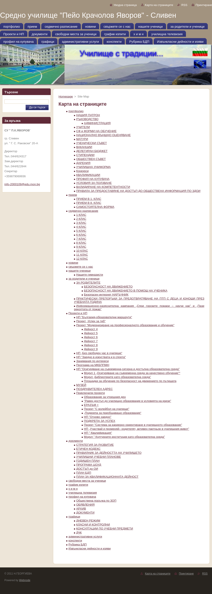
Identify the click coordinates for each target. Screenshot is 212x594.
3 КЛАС (81, 222)
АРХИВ (81, 508)
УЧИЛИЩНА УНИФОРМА (93, 167)
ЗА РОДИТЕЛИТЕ (88, 282)
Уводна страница (125, 5)
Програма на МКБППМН (92, 365)
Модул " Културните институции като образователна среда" (124, 436)
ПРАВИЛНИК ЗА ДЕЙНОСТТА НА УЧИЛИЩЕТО (108, 452)
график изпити (78, 484)
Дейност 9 (91, 349)
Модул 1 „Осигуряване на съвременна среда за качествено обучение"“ (132, 373)
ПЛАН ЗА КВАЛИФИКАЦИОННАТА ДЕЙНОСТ (107, 476)
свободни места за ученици (87, 480)
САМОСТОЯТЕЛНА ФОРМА (95, 206)
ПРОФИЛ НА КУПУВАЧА (93, 179)
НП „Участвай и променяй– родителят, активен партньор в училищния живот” (136, 428)
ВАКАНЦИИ (84, 147)
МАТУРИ (82, 139)
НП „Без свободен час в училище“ (99, 353)
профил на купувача (82, 496)
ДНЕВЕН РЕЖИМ (88, 520)
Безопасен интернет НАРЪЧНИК (106, 294)
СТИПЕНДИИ (85, 155)
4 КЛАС (81, 226)
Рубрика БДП (77, 544)
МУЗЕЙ (81, 385)
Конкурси (82, 171)
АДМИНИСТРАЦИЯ (97, 123)
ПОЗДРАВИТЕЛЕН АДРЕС (94, 389)
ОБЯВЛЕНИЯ (85, 504)
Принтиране (203, 5)
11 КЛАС (82, 254)
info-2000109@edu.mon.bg (22, 184)
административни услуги (85, 536)
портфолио (75, 111)
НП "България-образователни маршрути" (104, 317)
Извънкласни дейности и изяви (89, 548)
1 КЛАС (81, 214)
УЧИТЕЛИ (83, 127)
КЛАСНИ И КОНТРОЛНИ (93, 524)
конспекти (75, 540)
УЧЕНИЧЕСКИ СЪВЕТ (91, 143)
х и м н (73, 488)
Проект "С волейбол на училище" (106, 409)
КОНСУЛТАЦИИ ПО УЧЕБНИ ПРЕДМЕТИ (104, 528)
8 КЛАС (81, 242)
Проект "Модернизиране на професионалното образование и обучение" (125, 325)
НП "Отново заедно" (97, 417)
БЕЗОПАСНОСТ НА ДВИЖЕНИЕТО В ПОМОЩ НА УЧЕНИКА (125, 290)
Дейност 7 (91, 341)
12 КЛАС (82, 258)
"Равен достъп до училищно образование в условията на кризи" (127, 401)
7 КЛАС (81, 238)
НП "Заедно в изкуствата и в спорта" (101, 357)
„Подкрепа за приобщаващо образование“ (112, 413)
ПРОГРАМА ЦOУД (88, 464)
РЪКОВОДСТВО (87, 119)
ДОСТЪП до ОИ (87, 468)
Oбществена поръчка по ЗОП (96, 500)
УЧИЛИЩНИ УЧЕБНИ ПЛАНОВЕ (98, 456)
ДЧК (79, 532)
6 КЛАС (81, 234)
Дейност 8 (91, 345)
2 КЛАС (81, 218)
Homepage (66, 96)
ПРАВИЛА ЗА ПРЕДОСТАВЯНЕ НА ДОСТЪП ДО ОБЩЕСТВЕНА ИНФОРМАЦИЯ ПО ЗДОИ (138, 191)
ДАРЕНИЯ (83, 163)
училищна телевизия (82, 492)
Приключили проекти (90, 393)
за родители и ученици (83, 278)
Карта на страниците (159, 5)
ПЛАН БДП (83, 472)
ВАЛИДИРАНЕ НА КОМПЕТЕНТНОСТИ (103, 187)
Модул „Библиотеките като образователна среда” (117, 377)
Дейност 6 (91, 337)
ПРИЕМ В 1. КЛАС (88, 199)
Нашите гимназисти (89, 274)
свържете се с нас (80, 266)
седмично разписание (83, 210)
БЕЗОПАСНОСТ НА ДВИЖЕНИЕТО (108, 286)
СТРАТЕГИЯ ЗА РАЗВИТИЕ (95, 444)
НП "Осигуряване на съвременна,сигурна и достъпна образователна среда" (128, 369)
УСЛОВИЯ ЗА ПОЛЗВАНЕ (94, 183)
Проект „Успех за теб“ (91, 321)
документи (75, 440)
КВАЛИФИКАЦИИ (88, 175)
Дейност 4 (91, 329)
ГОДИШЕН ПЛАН (88, 460)
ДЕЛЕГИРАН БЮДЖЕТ (92, 151)
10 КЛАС (82, 250)
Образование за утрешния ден (105, 397)
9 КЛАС (81, 246)
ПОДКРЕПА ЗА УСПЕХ (99, 421)
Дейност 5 (91, 333)
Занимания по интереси (92, 361)
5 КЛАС (81, 230)
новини (73, 262)
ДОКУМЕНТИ (85, 512)
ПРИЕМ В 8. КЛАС (88, 202)
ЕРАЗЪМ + (91, 405)
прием (72, 195)
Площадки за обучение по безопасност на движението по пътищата (130, 381)
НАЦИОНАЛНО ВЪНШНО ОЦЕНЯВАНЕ (103, 135)
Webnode (24, 580)
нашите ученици (79, 270)
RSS (184, 5)
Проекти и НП (77, 313)
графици (74, 516)
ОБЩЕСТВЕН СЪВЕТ (91, 159)
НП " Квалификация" (98, 432)
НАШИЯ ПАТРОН (88, 115)
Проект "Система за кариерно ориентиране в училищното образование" (133, 425)
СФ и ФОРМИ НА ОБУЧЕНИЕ (96, 131)
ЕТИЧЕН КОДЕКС (88, 448)
